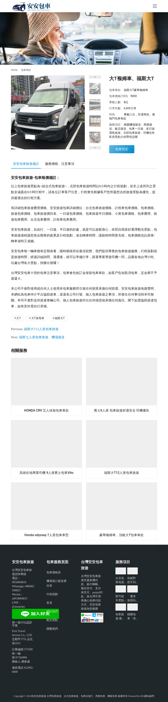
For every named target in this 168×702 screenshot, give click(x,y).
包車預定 (121, 149)
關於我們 (52, 611)
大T (18, 318)
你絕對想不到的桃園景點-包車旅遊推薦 (132, 580)
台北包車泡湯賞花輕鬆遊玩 (119, 580)
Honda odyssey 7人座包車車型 (46, 535)
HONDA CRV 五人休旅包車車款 (46, 410)
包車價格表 (53, 572)
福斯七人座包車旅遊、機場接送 (42, 337)
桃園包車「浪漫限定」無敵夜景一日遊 (131, 616)
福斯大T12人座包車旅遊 (41, 329)
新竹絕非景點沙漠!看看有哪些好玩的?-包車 (120, 598)
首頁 (49, 602)
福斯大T (60, 318)
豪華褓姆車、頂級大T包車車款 (121, 535)
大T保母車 (37, 318)
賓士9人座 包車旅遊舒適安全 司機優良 (121, 410)
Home (14, 70)
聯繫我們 (52, 628)
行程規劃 (52, 594)
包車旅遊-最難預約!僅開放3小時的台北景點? (120, 616)
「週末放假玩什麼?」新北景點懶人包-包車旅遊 (132, 598)
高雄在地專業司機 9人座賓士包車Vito (46, 473)
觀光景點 (52, 620)
